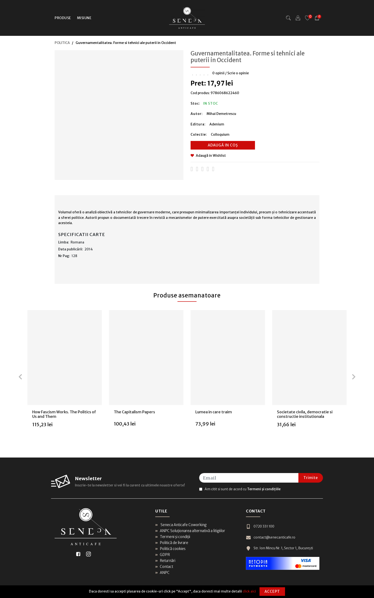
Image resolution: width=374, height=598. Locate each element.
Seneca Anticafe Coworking (181, 525)
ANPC (162, 572)
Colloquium (220, 134)
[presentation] (20, 376)
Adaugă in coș (223, 145)
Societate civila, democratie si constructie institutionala (304, 414)
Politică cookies (170, 548)
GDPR (162, 554)
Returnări (165, 560)
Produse (63, 18)
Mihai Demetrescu (221, 114)
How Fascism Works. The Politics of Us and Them (64, 414)
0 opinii (218, 73)
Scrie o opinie (238, 73)
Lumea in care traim (213, 411)
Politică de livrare (171, 542)
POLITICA (62, 43)
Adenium (216, 124)
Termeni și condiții (172, 536)
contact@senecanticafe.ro (270, 537)
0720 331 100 (260, 526)
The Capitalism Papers (134, 411)
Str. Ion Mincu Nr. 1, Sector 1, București (279, 548)
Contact (164, 566)
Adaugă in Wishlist (208, 155)
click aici (249, 591)
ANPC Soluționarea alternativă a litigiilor (190, 530)
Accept (272, 591)
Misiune (84, 18)
